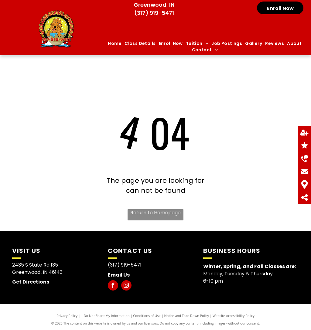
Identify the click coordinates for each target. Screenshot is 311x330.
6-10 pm (213, 280)
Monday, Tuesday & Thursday (238, 273)
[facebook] (113, 286)
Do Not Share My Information (107, 315)
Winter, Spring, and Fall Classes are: (249, 266)
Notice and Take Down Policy (186, 315)
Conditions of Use (147, 315)
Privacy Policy (66, 315)
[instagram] (126, 286)
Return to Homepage (155, 212)
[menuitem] (114, 43)
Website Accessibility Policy (234, 315)
